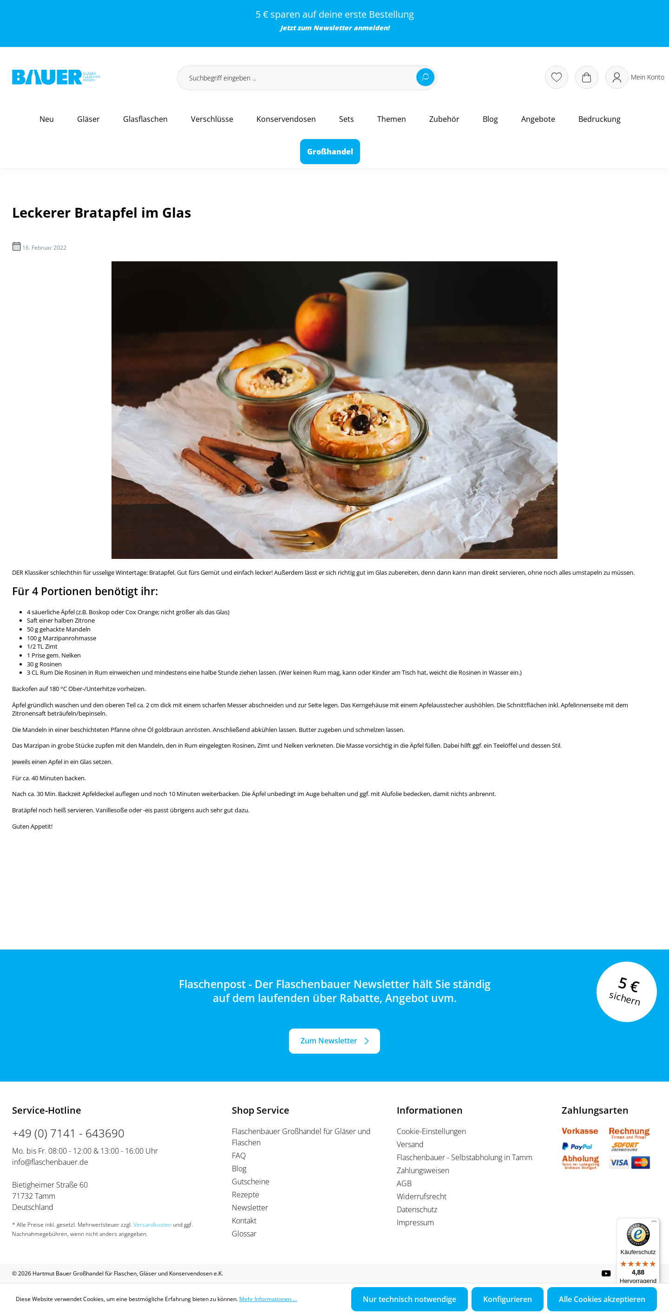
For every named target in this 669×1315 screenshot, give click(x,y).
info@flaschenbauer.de (50, 1162)
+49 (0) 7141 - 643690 (68, 1133)
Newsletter (332, 27)
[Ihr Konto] (634, 77)
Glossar (244, 1234)
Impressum (415, 1222)
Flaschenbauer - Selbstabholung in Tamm (464, 1157)
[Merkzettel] (556, 77)
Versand (410, 1144)
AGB (404, 1183)
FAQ (239, 1155)
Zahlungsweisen (423, 1170)
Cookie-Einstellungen (431, 1131)
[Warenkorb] (586, 77)
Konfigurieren (507, 1299)
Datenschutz (417, 1209)
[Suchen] (425, 77)
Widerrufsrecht (421, 1196)
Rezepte (245, 1194)
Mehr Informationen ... (268, 1299)
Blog (239, 1168)
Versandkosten (152, 1225)
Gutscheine (250, 1181)
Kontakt (244, 1220)
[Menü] (654, 1223)
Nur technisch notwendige (409, 1299)
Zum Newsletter (329, 1041)
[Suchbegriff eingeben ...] (307, 78)
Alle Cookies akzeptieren (602, 1299)
